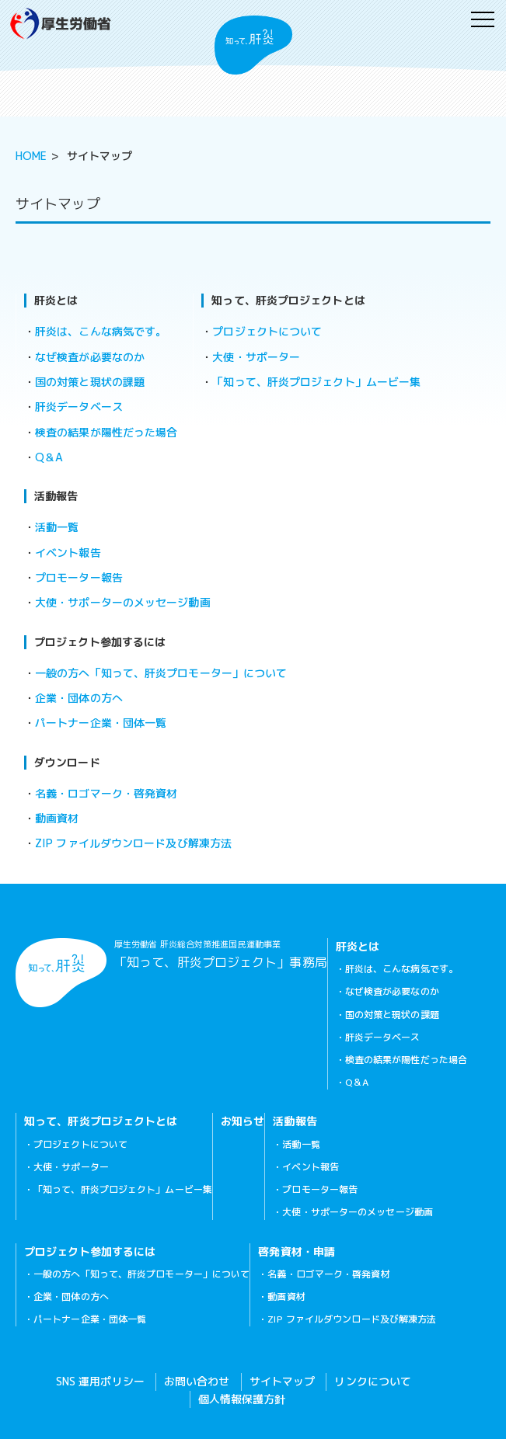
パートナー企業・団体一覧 (100, 722)
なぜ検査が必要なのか (90, 356)
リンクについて (372, 1381)
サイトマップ (283, 1381)
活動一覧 (57, 527)
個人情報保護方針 (242, 1399)
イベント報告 (68, 552)
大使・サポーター (256, 356)
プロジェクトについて (267, 331)
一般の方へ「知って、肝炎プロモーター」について (161, 673)
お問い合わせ (197, 1381)
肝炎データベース (79, 406)
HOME (31, 155)
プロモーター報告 (79, 577)
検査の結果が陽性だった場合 (106, 432)
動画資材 (57, 818)
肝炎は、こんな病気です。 (100, 331)
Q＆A (49, 457)
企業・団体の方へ (79, 697)
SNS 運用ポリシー (100, 1381)
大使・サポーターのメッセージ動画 (123, 602)
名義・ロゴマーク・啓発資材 (106, 793)
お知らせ (242, 1121)
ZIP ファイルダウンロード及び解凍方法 (133, 843)
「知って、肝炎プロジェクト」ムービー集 (316, 381)
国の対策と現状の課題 (90, 381)
